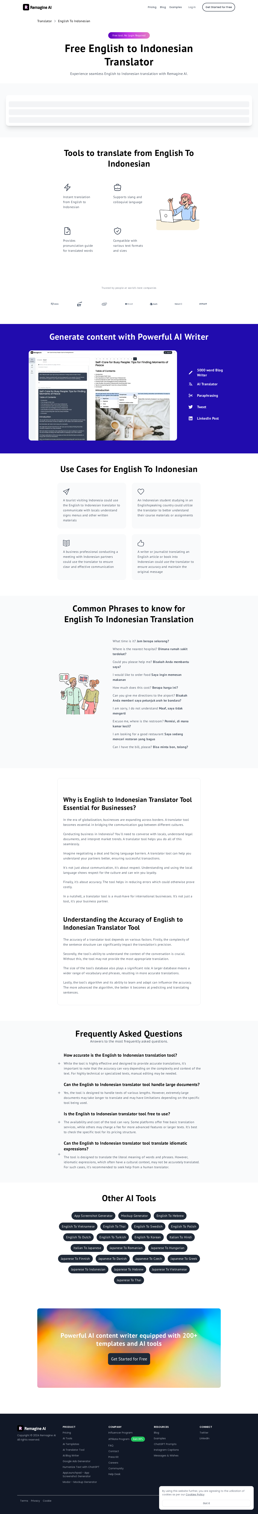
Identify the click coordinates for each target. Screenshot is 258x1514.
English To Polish (183, 1226)
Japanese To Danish (113, 1259)
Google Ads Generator (76, 1461)
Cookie (47, 1501)
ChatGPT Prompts (165, 1444)
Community (116, 1468)
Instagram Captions (166, 1450)
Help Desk (114, 1474)
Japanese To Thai (129, 1280)
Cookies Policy (195, 1494)
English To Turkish (112, 1237)
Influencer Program (120, 1432)
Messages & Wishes (166, 1455)
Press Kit (113, 1457)
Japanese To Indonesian (88, 1269)
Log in (192, 7)
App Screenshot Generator (93, 1216)
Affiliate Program (119, 1439)
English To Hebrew (170, 1216)
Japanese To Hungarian (167, 1248)
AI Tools (67, 1438)
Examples (175, 7)
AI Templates (71, 1444)
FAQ (110, 1445)
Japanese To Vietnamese (169, 1269)
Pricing (152, 7)
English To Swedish (148, 1226)
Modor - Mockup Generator (80, 1482)
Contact (113, 1451)
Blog (163, 7)
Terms (24, 1501)
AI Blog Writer (71, 1455)
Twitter (204, 1432)
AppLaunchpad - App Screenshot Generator (77, 1474)
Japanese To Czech (148, 1259)
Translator (44, 21)
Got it (206, 1503)
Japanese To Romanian (126, 1248)
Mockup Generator (134, 1216)
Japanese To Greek (184, 1259)
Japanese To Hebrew (128, 1269)
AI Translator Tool (73, 1450)
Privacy (35, 1501)
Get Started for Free (219, 7)
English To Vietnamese (78, 1226)
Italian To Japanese (87, 1248)
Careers (113, 1462)
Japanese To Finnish (75, 1259)
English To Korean (148, 1237)
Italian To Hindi (180, 1237)
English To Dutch (78, 1237)
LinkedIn (204, 1438)
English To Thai (114, 1226)
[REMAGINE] (37, 1428)
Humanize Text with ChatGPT (81, 1467)
